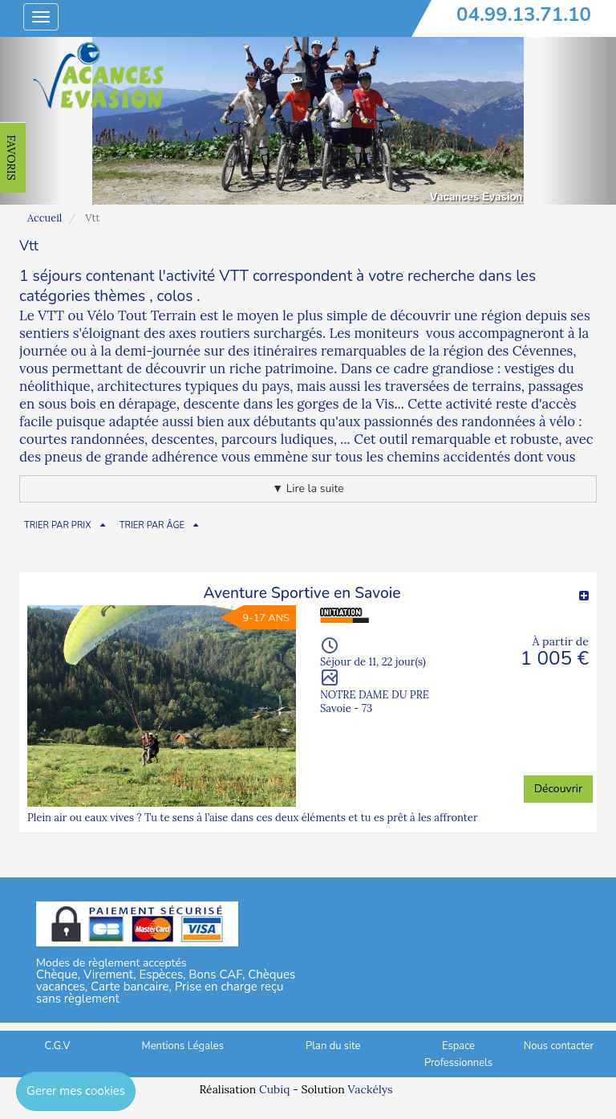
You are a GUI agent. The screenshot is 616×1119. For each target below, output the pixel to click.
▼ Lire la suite (308, 488)
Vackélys (369, 1089)
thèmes (119, 296)
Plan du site (333, 1046)
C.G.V (58, 1046)
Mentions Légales (183, 1046)
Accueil (44, 218)
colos (175, 296)
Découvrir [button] (558, 788)
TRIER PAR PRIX (57, 525)
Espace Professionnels (458, 1054)
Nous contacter (559, 1046)
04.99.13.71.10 (523, 14)
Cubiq (274, 1089)
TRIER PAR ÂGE (152, 525)
